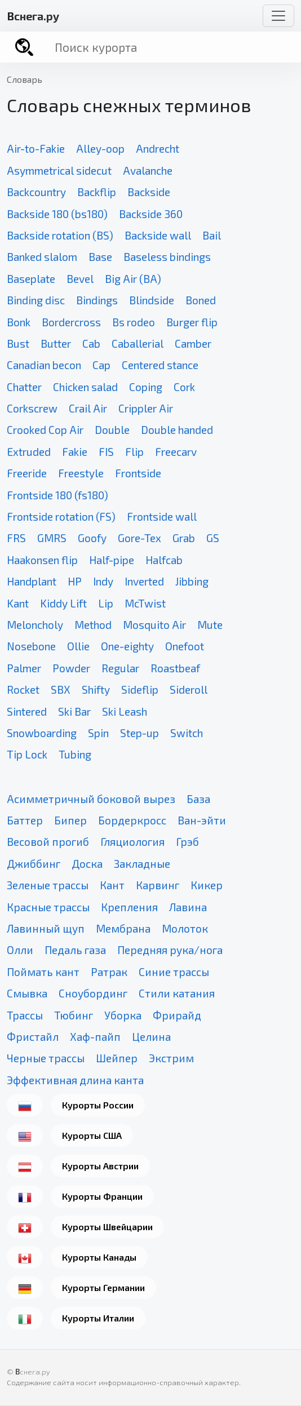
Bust (18, 343)
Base (100, 256)
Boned (200, 300)
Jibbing (192, 581)
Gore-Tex (139, 537)
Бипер (70, 820)
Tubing (75, 754)
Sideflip (139, 689)
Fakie (74, 451)
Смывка (27, 993)
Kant (18, 603)
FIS (106, 451)
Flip (134, 451)
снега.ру (33, 16)
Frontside (138, 473)
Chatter (24, 386)
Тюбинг (73, 1015)
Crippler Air (145, 408)
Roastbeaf (175, 668)
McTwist (145, 603)
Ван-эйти (202, 820)
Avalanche (147, 170)
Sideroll (188, 689)
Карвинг (157, 885)
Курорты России (98, 1104)
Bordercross (71, 322)
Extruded (29, 451)
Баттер (25, 820)
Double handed (177, 429)
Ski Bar (74, 711)
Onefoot (184, 646)
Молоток (185, 928)
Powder (71, 668)
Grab (183, 537)
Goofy (92, 537)
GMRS (52, 537)
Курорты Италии (98, 1317)
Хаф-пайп (95, 1036)
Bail (211, 235)
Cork (184, 386)
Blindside (151, 300)
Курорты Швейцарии (107, 1226)
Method (93, 624)
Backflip (96, 191)
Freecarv (176, 451)
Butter (56, 343)
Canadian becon (44, 364)
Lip (105, 603)
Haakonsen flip (42, 559)
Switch (186, 732)
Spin (98, 732)
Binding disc (36, 300)
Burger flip (192, 322)
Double (112, 429)
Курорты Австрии (100, 1165)
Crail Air (88, 408)
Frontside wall (162, 516)
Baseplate (31, 278)
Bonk (18, 322)
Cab (91, 343)
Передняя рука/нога (170, 949)
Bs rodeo (133, 322)
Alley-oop (100, 148)
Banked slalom (42, 256)
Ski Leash (124, 711)
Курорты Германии (103, 1287)
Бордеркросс (132, 820)
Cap (101, 364)
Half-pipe (111, 559)
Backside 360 (151, 213)
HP (75, 581)
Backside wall (158, 235)
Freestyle (81, 473)
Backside (148, 191)
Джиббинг (33, 863)
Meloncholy (35, 624)
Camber (193, 343)
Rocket (23, 689)
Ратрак (109, 971)
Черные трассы (46, 1058)
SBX (60, 689)
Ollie (78, 646)
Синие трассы (174, 971)
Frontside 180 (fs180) (57, 495)
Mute (210, 624)
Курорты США (92, 1135)
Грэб (187, 841)
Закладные (142, 863)
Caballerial (137, 343)
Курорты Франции (102, 1196)
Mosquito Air (154, 624)
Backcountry (36, 191)
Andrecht (157, 148)
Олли (20, 949)
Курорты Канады (99, 1257)
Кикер (207, 885)
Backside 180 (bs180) (57, 213)
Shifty (96, 689)
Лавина (188, 907)
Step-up (139, 732)
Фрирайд (177, 1015)
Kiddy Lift (63, 603)
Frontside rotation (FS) (61, 516)
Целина (151, 1036)
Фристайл (33, 1036)
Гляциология (132, 841)
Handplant (31, 581)
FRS (16, 537)
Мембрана (123, 928)
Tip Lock (27, 754)
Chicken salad (85, 386)
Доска (87, 863)
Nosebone (31, 646)
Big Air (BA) (133, 278)
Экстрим (171, 1058)
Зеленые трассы (47, 885)
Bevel (80, 278)
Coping (145, 386)
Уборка (122, 1015)
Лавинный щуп (46, 928)
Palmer (24, 668)
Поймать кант (43, 971)
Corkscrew (32, 408)
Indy (103, 581)
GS (212, 537)
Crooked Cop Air (45, 429)
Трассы (25, 1015)
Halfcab (164, 559)
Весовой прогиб (48, 841)
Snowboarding (42, 732)
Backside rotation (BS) (60, 235)
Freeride (27, 473)
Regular (120, 668)
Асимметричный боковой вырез (91, 798)
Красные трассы (48, 907)
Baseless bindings (167, 256)
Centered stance (160, 364)
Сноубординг (93, 993)
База (198, 798)
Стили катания (177, 993)
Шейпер (117, 1058)
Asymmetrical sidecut (59, 170)
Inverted (144, 581)
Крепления (129, 907)
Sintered (27, 711)
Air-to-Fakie (36, 148)
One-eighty (127, 646)
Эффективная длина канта (75, 1080)
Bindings (97, 300)
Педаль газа (75, 949)
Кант (112, 885)
